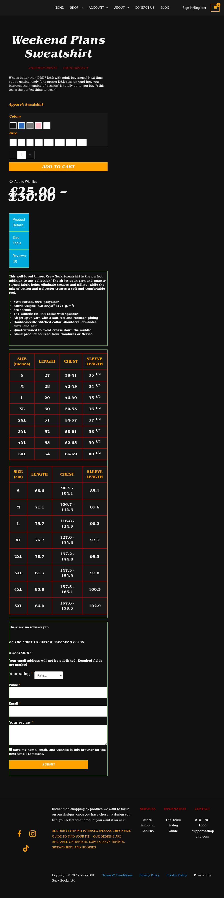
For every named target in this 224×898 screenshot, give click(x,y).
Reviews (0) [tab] (19, 258)
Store (147, 820)
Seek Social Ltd (63, 880)
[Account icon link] (194, 8)
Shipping (147, 825)
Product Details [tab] (19, 222)
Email (15, 703)
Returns (148, 831)
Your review (21, 722)
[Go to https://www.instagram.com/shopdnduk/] (32, 834)
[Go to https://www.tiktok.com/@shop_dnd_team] (26, 849)
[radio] (13, 125)
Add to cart (58, 166)
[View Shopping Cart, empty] (215, 8)
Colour (15, 117)
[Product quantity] (21, 155)
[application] (80, 8)
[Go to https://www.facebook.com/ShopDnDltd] (19, 834)
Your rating (21, 674)
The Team (173, 820)
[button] (23, 182)
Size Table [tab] (17, 240)
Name (14, 685)
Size (13, 133)
